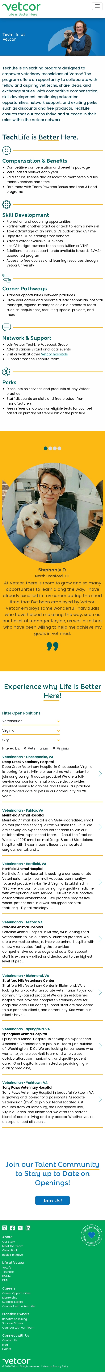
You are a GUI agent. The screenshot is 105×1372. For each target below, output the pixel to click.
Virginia (31, 730)
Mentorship (9, 1297)
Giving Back (10, 1250)
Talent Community (67, 1163)
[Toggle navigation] (97, 6)
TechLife (8, 1272)
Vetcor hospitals (54, 354)
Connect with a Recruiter (19, 1306)
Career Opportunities (16, 1293)
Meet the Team (12, 1246)
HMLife (6, 1276)
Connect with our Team (18, 1328)
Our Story (8, 1242)
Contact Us (9, 1340)
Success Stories (12, 1302)
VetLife (6, 1267)
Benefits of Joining (14, 1319)
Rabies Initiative (12, 1255)
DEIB (5, 1280)
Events (6, 1349)
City (31, 740)
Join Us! (52, 1200)
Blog (5, 1345)
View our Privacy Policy (56, 1366)
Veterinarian (31, 721)
